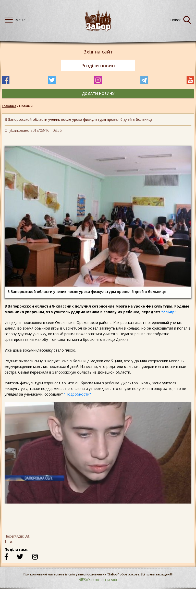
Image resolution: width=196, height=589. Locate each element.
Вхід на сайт (98, 51)
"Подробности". (78, 394)
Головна (9, 106)
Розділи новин (98, 65)
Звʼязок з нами (98, 579)
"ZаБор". (169, 311)
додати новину (98, 93)
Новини (26, 106)
